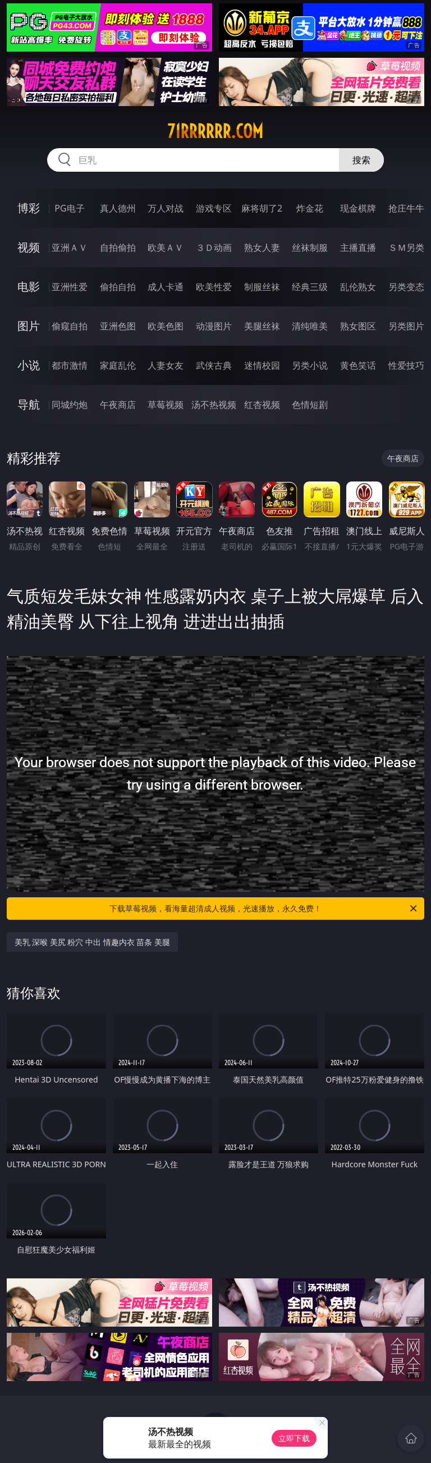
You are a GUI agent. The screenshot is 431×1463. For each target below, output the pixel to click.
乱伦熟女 (358, 287)
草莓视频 (166, 404)
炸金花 (309, 208)
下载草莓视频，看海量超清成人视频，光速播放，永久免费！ (264, 908)
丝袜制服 (310, 247)
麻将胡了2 (261, 208)
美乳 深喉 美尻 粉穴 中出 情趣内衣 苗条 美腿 (92, 942)
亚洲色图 (118, 326)
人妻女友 (166, 365)
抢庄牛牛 (406, 208)
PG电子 (69, 208)
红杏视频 (262, 404)
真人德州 (118, 208)
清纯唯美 (310, 326)
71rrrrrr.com (215, 131)
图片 (28, 325)
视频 (28, 247)
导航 (28, 404)
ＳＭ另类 (406, 247)
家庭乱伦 (118, 365)
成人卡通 (166, 287)
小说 (28, 365)
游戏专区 (214, 208)
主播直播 (358, 247)
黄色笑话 (358, 365)
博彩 (28, 207)
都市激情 (70, 365)
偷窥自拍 (70, 326)
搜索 (361, 160)
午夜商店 (118, 404)
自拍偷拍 (118, 247)
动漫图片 (214, 326)
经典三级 (310, 287)
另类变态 (406, 287)
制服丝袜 (262, 287)
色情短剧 (310, 404)
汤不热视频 (213, 404)
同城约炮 (70, 404)
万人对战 (166, 208)
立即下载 (294, 1438)
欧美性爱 (214, 287)
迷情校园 (262, 365)
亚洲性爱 (70, 287)
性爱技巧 (406, 365)
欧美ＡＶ (166, 247)
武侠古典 (214, 365)
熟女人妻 (262, 247)
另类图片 (406, 326)
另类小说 (310, 365)
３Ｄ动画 (214, 247)
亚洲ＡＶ (70, 247)
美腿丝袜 (262, 326)
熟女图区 (358, 326)
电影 (28, 286)
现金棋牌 (358, 208)
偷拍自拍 (118, 287)
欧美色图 (166, 326)
